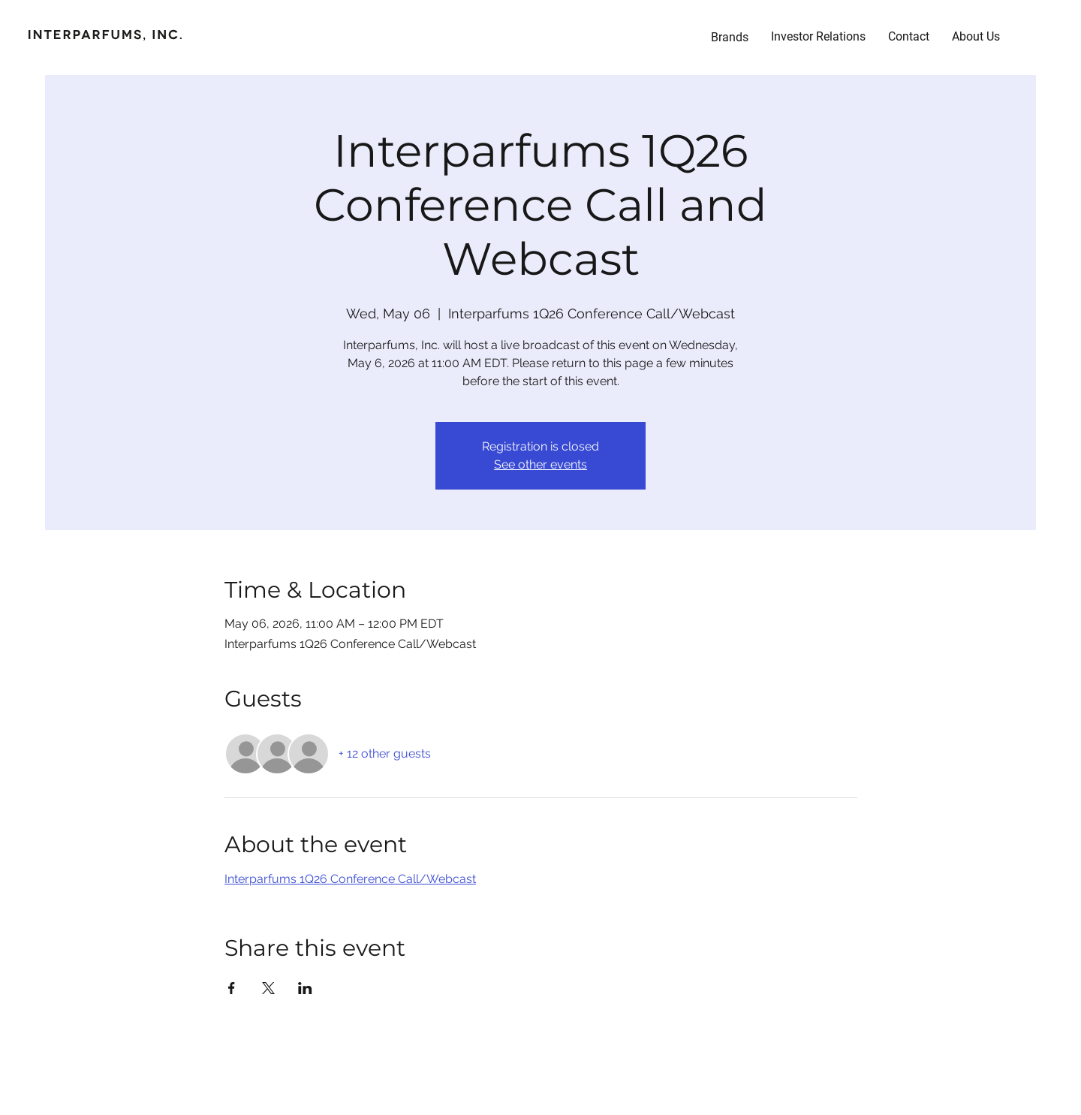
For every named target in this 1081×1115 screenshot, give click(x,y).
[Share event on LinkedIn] (305, 988)
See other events (540, 464)
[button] (818, 36)
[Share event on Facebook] (231, 988)
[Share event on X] (268, 988)
